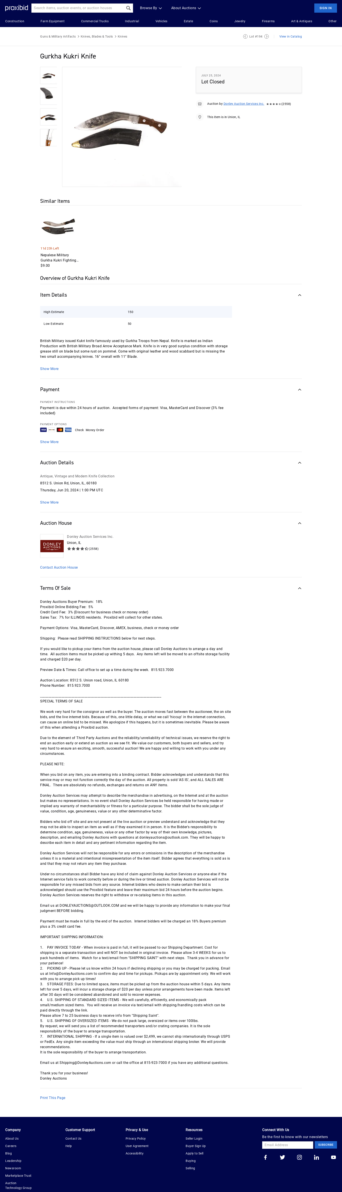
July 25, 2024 (211, 75)
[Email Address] (287, 1133)
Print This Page (52, 1086)
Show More (49, 430)
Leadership (13, 1148)
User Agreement (137, 1133)
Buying (191, 1148)
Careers (11, 1133)
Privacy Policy (136, 1126)
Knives (122, 36)
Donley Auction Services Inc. (244, 103)
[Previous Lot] (245, 36)
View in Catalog (290, 36)
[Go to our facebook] (265, 1145)
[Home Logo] (16, 8)
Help (68, 1133)
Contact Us (73, 1126)
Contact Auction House (59, 555)
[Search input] (77, 8)
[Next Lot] (266, 36)
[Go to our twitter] (282, 1145)
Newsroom (13, 1156)
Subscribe (325, 1132)
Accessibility (135, 1141)
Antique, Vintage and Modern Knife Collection (77, 464)
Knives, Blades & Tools (97, 36)
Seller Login (194, 1126)
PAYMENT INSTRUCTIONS (57, 389)
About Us (12, 1126)
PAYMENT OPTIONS (53, 412)
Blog (8, 1141)
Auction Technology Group (18, 1173)
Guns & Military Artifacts (58, 36)
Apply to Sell (194, 1141)
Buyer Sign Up (196, 1133)
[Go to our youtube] (333, 1145)
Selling (190, 1156)
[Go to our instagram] (299, 1145)
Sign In (326, 8)
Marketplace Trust (18, 1163)
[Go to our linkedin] (316, 1145)
